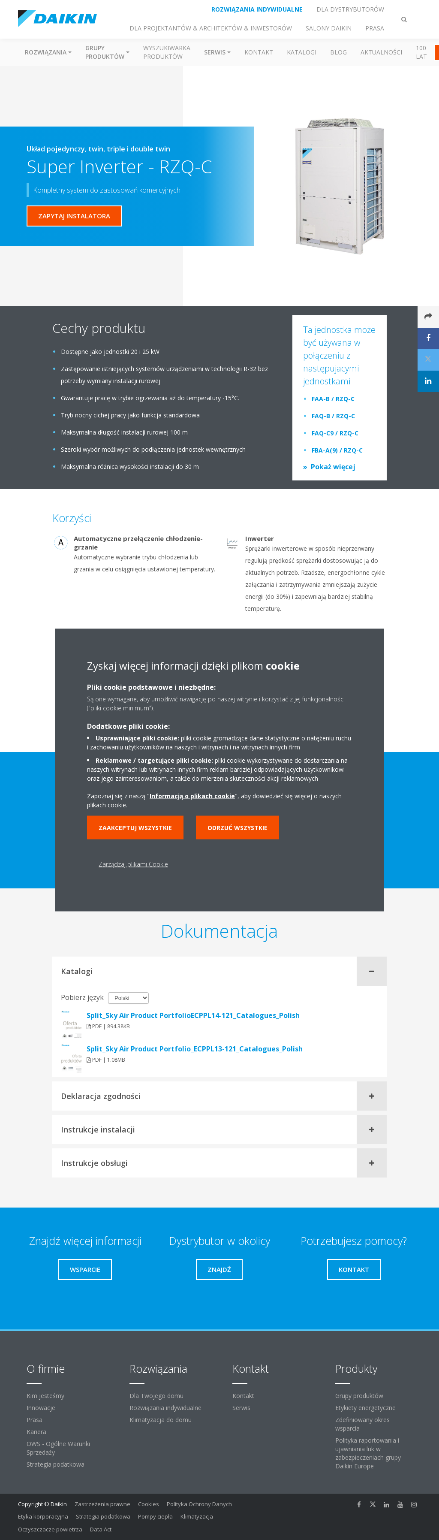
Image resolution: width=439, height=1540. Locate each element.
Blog (338, 52)
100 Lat (421, 52)
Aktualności (381, 52)
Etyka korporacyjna (43, 1516)
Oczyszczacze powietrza (50, 1529)
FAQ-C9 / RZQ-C (335, 433)
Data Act (100, 1529)
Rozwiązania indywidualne (165, 1408)
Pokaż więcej (333, 466)
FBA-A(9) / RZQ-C (337, 450)
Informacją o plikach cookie (192, 796)
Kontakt (258, 52)
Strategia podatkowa (55, 1464)
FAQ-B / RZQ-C (333, 416)
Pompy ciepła (155, 1516)
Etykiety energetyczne (365, 1408)
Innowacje (41, 1408)
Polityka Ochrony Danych (199, 1504)
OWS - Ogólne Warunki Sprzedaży (58, 1448)
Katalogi (301, 52)
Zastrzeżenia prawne (102, 1504)
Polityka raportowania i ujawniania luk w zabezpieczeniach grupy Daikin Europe (368, 1453)
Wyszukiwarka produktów (166, 52)
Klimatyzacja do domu (160, 1420)
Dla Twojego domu (156, 1396)
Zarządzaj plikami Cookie (133, 864)
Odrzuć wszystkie (237, 828)
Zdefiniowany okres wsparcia (362, 1424)
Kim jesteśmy (45, 1396)
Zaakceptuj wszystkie (135, 828)
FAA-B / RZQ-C (333, 399)
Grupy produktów (359, 1396)
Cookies (148, 1504)
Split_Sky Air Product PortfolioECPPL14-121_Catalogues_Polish (193, 1015)
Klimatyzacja (196, 1516)
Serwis (241, 1408)
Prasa (34, 1420)
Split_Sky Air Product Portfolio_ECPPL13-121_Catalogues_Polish (195, 1049)
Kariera (36, 1432)
